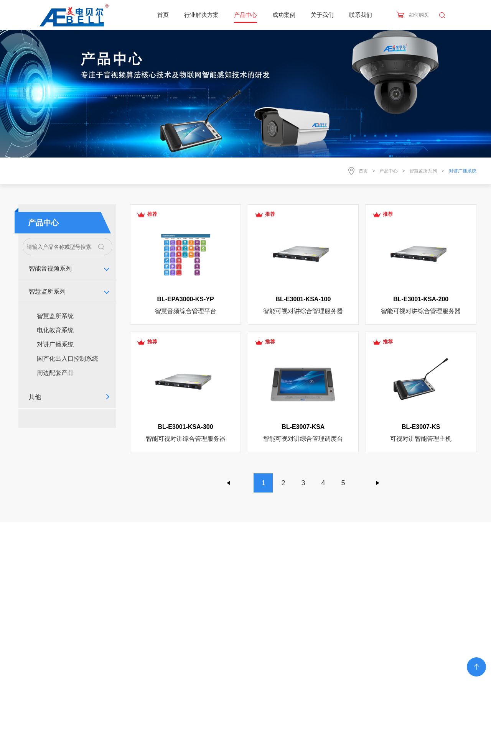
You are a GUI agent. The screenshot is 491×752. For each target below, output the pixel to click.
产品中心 (245, 14)
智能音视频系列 (50, 268)
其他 (35, 397)
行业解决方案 (201, 14)
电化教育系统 (55, 330)
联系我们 (360, 14)
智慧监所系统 (55, 316)
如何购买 (419, 15)
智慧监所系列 (423, 171)
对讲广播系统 (55, 344)
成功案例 (283, 14)
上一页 (228, 483)
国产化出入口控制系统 (67, 358)
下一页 (377, 483)
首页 (163, 14)
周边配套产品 (55, 372)
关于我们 (322, 14)
